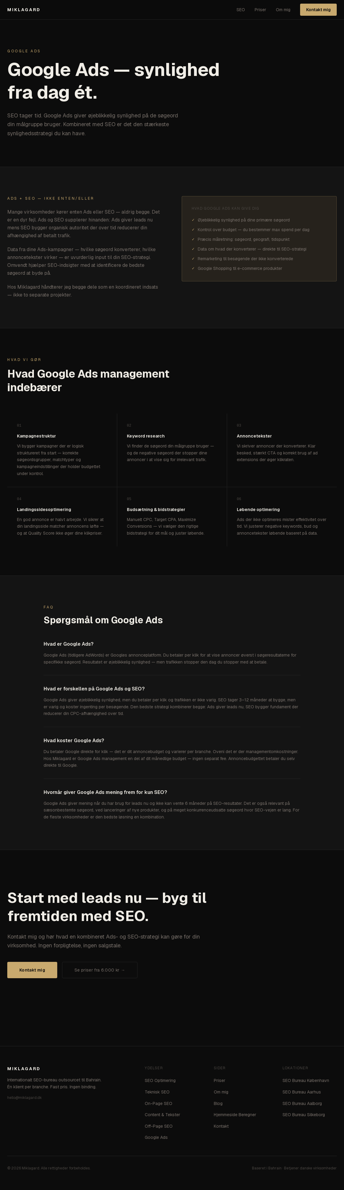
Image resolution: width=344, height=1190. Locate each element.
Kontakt (221, 1126)
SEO (240, 9)
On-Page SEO (158, 1103)
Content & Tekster (162, 1114)
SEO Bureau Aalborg (302, 1103)
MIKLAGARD (24, 9)
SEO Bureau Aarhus (302, 1092)
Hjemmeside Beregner (235, 1114)
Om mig (283, 9)
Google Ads (156, 1137)
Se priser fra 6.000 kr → (99, 970)
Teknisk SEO (157, 1092)
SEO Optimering (160, 1080)
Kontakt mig (318, 9)
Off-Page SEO (159, 1126)
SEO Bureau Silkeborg (304, 1114)
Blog (218, 1103)
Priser (260, 9)
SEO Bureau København (306, 1080)
